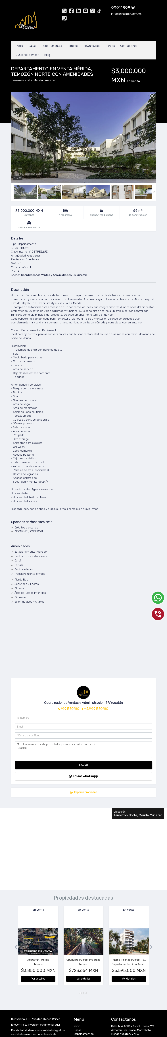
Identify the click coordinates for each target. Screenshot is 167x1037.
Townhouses (92, 45)
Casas (32, 45)
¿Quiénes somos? (27, 55)
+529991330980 (96, 709)
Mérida (38, 80)
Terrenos (72, 45)
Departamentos (52, 45)
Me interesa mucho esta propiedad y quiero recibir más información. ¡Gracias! (83, 749)
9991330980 (70, 709)
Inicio (19, 45)
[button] (14, 947)
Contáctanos (128, 45)
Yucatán (50, 80)
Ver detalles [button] (38, 978)
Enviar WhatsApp (83, 776)
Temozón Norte (21, 80)
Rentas (110, 45)
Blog (47, 55)
